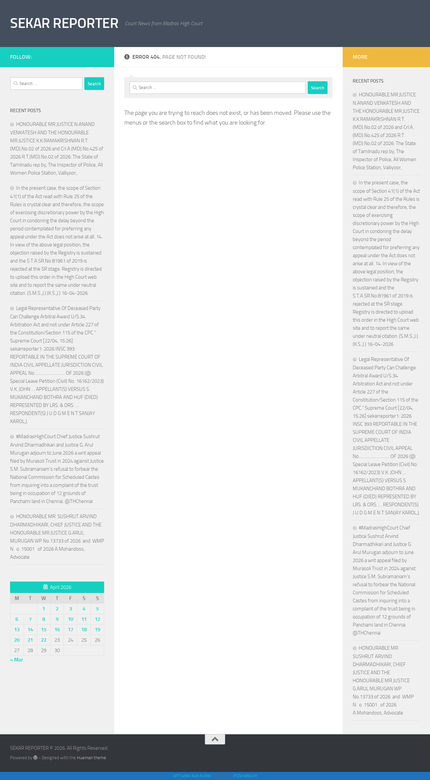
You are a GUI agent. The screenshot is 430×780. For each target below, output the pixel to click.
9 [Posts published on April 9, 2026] (57, 619)
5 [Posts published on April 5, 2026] (97, 609)
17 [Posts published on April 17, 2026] (70, 630)
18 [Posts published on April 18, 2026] (84, 630)
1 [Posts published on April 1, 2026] (43, 609)
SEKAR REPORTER (64, 23)
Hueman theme (91, 757)
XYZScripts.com (245, 776)
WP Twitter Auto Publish (192, 776)
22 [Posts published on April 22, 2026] (43, 640)
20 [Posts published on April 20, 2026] (16, 640)
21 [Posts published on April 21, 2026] (30, 640)
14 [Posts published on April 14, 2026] (30, 630)
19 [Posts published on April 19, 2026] (97, 630)
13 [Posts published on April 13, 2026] (16, 630)
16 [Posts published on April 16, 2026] (57, 630)
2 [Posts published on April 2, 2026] (57, 609)
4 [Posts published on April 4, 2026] (84, 609)
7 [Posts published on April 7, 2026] (30, 619)
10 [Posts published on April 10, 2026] (70, 619)
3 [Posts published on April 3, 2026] (70, 609)
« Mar (16, 660)
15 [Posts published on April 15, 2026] (43, 630)
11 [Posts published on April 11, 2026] (84, 619)
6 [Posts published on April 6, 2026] (16, 619)
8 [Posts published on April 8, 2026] (43, 619)
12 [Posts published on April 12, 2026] (97, 619)
